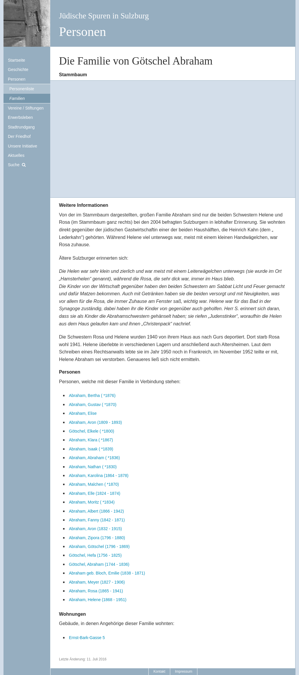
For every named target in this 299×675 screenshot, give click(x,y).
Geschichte (18, 69)
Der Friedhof (19, 136)
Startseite (16, 60)
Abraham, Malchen (94, 484)
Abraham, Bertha (92, 395)
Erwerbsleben (20, 117)
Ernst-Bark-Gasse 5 (87, 637)
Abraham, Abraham (94, 457)
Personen (16, 79)
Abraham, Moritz (91, 502)
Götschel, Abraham (99, 564)
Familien (17, 98)
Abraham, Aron (95, 422)
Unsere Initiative (22, 146)
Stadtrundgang (21, 127)
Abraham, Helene (97, 599)
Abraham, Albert (96, 511)
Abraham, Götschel (99, 546)
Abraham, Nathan (93, 466)
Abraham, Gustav (93, 404)
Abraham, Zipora (97, 537)
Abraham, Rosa (96, 591)
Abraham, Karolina (98, 475)
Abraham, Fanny (97, 520)
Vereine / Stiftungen (26, 108)
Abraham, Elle (94, 493)
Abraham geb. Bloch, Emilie (107, 573)
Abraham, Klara (91, 440)
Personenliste (21, 88)
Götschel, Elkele (91, 431)
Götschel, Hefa (95, 555)
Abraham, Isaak (91, 449)
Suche (14, 164)
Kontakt (159, 671)
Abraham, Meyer (97, 582)
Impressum (183, 671)
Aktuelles (16, 155)
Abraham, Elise (83, 413)
